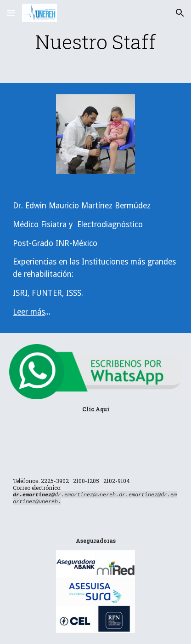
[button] (11, 12)
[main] (95, 42)
